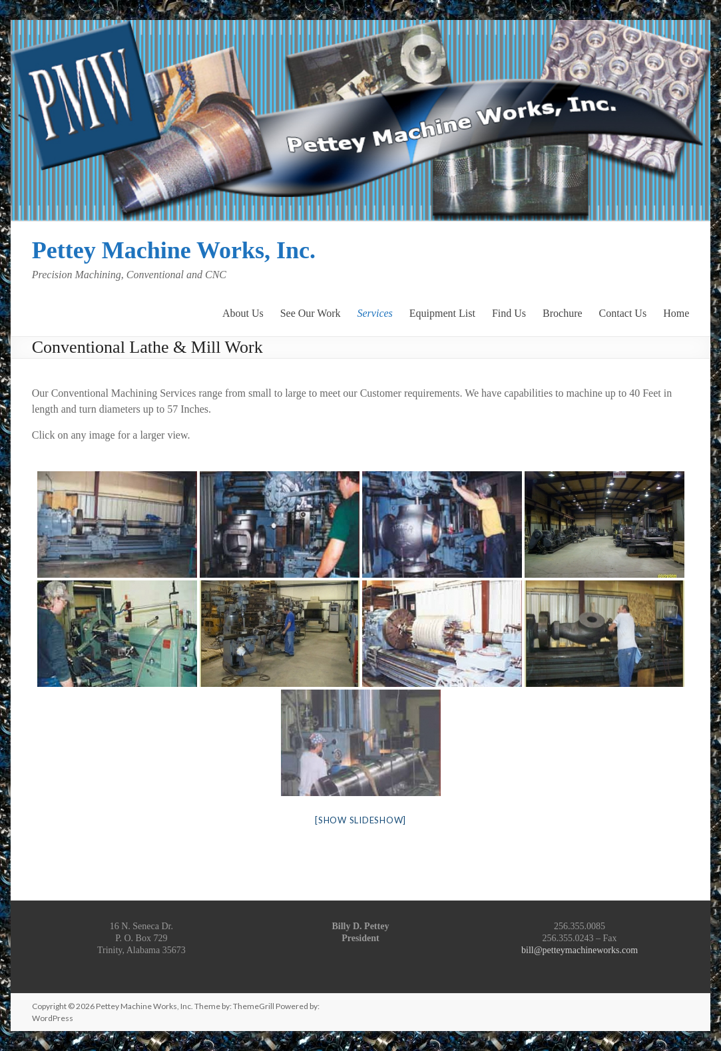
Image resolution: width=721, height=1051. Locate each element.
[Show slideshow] (360, 820)
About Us (243, 312)
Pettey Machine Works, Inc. (174, 250)
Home (676, 312)
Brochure (563, 312)
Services (375, 312)
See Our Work (310, 312)
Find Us (509, 312)
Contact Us (623, 312)
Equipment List (442, 312)
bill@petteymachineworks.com (579, 950)
